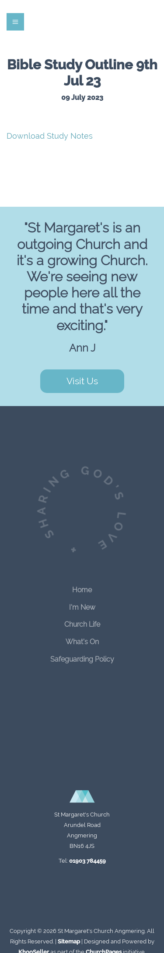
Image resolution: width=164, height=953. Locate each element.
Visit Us (82, 381)
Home (82, 587)
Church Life (82, 621)
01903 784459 (87, 860)
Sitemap (69, 941)
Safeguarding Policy (82, 656)
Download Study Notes (50, 135)
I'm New (82, 604)
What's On (82, 639)
